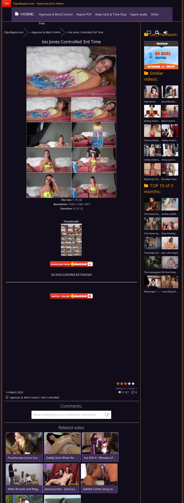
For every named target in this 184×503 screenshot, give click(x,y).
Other (147, 14)
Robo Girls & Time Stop (103, 14)
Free (157, 14)
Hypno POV (76, 14)
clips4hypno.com (15, 14)
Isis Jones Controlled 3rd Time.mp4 (71, 268)
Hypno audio (130, 14)
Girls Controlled (50, 391)
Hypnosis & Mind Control (48, 14)
